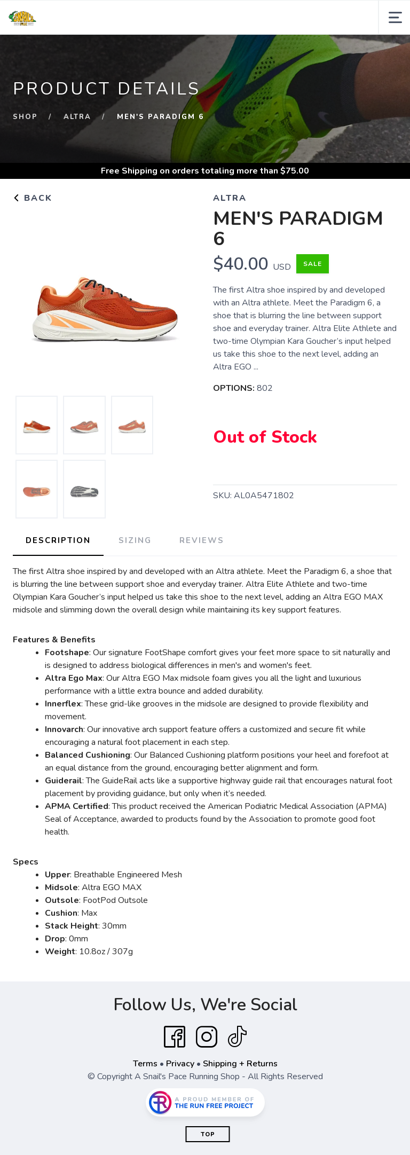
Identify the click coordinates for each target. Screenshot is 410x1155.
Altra (77, 117)
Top (208, 1134)
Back (32, 198)
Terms (145, 1064)
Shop (25, 117)
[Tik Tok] (237, 1037)
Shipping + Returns (240, 1064)
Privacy (180, 1064)
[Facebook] (175, 1037)
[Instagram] (207, 1037)
